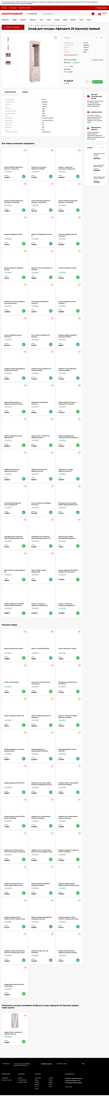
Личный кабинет (22, 1080)
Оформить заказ (22, 1082)
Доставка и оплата (25, 8)
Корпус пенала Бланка (11, 682)
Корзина (20, 1078)
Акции (50, 1086)
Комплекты (38, 1078)
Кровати (37, 1082)
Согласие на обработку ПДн (72, 1080)
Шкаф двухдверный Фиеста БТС (14, 783)
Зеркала (51, 1082)
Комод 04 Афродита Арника (67, 268)
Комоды (51, 1078)
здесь (30, 3)
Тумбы (50, 1080)
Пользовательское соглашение (73, 1082)
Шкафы (36, 25)
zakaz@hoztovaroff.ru (46, 1063)
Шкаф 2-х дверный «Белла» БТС (14, 715)
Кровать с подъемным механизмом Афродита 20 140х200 (66, 168)
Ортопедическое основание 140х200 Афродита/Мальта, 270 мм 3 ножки (13, 538)
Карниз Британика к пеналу (67, 648)
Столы (36, 1086)
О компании (13, 8)
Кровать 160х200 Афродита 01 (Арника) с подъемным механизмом (13, 168)
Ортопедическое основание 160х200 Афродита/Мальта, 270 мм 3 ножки (40, 538)
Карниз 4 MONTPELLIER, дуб (40, 648)
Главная (4, 8)
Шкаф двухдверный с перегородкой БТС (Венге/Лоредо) (39, 751)
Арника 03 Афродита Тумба (13, 234)
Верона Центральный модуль (13, 648)
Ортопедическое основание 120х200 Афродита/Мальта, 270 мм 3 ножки (67, 504)
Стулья (36, 1088)
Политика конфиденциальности (73, 1078)
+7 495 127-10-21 (32, 14)
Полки (50, 1084)
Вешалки (37, 1084)
